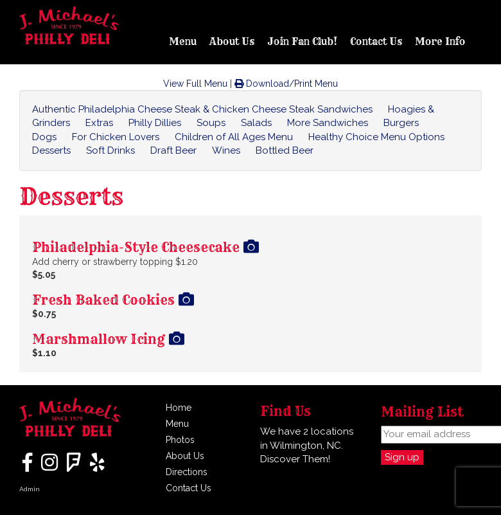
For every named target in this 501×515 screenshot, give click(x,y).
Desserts (51, 150)
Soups (211, 123)
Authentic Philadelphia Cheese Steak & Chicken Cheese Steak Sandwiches (202, 109)
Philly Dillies (154, 123)
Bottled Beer (284, 150)
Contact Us (376, 41)
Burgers (401, 123)
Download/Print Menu (286, 83)
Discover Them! (295, 459)
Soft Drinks (110, 150)
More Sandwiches (327, 123)
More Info (440, 41)
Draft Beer (173, 150)
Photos (180, 440)
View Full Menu (195, 83)
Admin (29, 488)
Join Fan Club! (302, 41)
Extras (99, 123)
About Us (231, 41)
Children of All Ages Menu (234, 137)
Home (178, 407)
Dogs (44, 137)
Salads (256, 123)
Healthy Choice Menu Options (376, 137)
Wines (226, 150)
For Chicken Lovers (115, 137)
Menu (183, 41)
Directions (186, 472)
